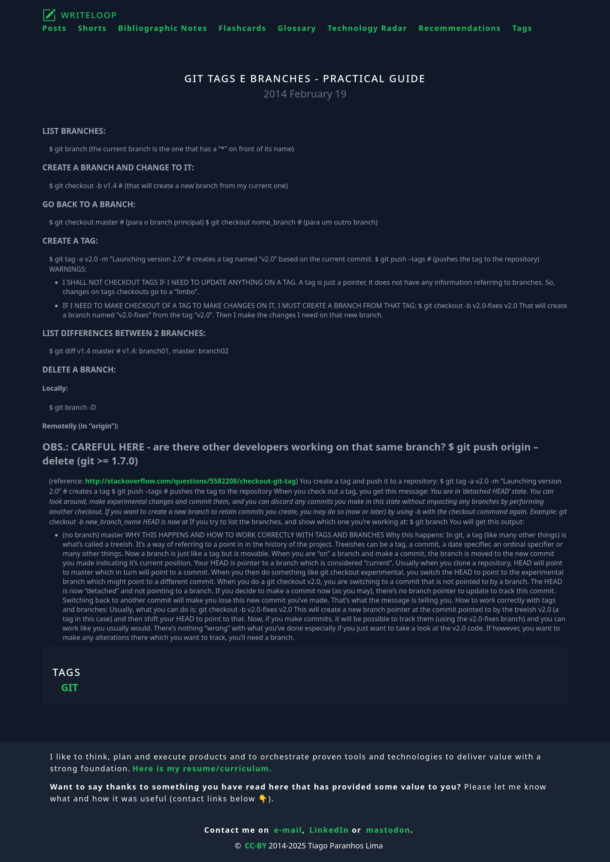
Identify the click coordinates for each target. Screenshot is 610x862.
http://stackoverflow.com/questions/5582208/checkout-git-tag (190, 481)
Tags (522, 28)
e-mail (288, 830)
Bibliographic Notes (163, 28)
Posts (54, 28)
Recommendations (460, 28)
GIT (69, 687)
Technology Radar (367, 28)
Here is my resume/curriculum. (202, 768)
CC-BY (256, 845)
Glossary (296, 28)
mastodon (388, 830)
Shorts (92, 28)
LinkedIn (329, 830)
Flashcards (242, 28)
